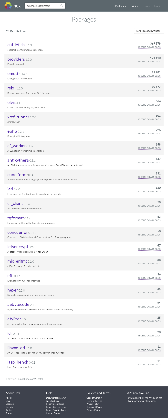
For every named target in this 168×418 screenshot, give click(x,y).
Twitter (9, 410)
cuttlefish (16, 44)
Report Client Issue (55, 404)
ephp (12, 131)
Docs (146, 5)
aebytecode (18, 304)
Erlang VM (148, 397)
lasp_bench (17, 362)
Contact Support (53, 413)
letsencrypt (17, 246)
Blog (8, 401)
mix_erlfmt (17, 261)
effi (10, 275)
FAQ (64, 397)
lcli (9, 333)
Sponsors (10, 404)
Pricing (135, 5)
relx (10, 87)
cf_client (15, 203)
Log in (157, 5)
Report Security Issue (56, 410)
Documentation (53, 397)
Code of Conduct (94, 397)
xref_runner (18, 116)
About (8, 397)
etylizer (14, 318)
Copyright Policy (94, 407)
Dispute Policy (93, 410)
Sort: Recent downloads (149, 30)
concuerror (17, 232)
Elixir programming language (141, 401)
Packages (120, 5)
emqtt (13, 73)
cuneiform (16, 174)
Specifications (52, 401)
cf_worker (16, 145)
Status (9, 413)
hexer (12, 290)
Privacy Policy (92, 404)
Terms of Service (94, 401)
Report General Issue (56, 407)
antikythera (18, 160)
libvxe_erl (16, 347)
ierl (10, 188)
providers (16, 59)
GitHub (9, 407)
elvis (11, 102)
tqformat (15, 217)
